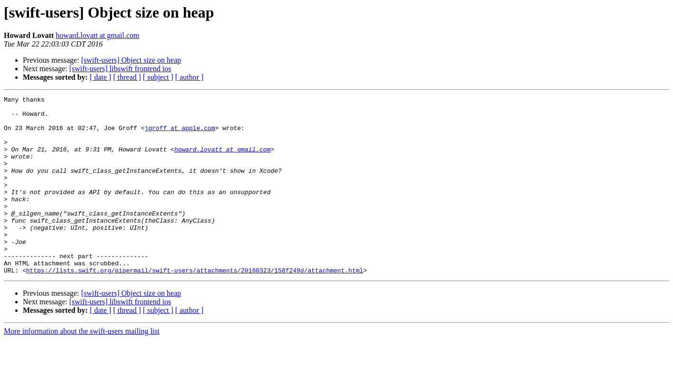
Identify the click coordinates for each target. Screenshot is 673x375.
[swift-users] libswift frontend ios (120, 69)
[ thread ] (127, 77)
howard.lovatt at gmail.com (97, 35)
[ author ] (189, 77)
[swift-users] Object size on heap (131, 60)
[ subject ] (158, 77)
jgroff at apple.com (179, 135)
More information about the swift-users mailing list (82, 367)
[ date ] (100, 77)
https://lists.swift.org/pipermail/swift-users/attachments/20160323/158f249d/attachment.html (194, 305)
